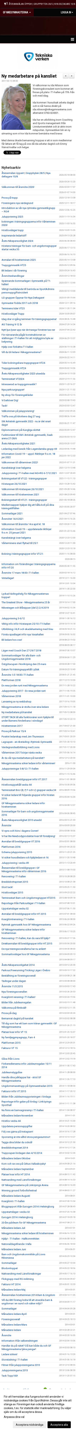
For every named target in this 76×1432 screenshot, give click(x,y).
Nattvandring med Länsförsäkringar (21, 1179)
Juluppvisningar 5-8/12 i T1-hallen (20, 768)
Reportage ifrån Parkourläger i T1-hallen (23, 903)
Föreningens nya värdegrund (17, 203)
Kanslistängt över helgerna (16, 467)
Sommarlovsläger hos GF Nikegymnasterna (26, 954)
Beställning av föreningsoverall (19, 975)
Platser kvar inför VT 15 (14, 1032)
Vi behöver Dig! (10, 400)
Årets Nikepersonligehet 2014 (18, 965)
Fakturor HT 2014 (11, 1284)
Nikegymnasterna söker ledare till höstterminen (28, 1233)
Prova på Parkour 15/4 (14, 731)
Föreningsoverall (11, 1319)
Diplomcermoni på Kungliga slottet (21, 430)
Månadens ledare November (17, 1115)
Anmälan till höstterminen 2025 (19, 259)
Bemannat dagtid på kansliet (17, 1018)
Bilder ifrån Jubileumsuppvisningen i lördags (26, 1096)
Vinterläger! (8, 578)
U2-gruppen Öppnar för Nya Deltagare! (23, 297)
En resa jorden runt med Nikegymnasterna (25, 685)
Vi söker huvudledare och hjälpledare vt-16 (25, 857)
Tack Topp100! (10, 1375)
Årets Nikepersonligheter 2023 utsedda (23, 373)
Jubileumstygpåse (12, 1072)
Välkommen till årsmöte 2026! (18, 187)
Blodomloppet (10, 1268)
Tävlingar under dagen (14, 981)
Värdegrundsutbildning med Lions (20, 747)
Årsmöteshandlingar (13, 275)
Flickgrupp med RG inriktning (18, 1279)
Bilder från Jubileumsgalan (16, 1002)
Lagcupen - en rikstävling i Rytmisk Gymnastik (27, 741)
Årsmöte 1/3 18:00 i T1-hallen (18, 674)
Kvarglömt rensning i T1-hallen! (18, 997)
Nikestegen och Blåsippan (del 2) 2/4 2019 (25, 607)
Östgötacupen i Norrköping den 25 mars (24, 664)
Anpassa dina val (14, 1416)
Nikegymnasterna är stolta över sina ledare (25, 706)
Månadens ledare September (18, 1169)
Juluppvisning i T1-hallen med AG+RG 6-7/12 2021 (29, 473)
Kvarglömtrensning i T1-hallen (18, 919)
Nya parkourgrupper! (13, 389)
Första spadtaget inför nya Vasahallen (23, 634)
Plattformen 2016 (11, 846)
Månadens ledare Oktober (16, 1158)
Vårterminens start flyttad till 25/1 (20, 543)
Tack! (4, 405)
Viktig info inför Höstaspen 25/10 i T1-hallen (26, 623)
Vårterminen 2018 (11, 696)
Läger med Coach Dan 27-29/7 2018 (21, 650)
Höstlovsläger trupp (13, 230)
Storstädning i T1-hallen (15, 1359)
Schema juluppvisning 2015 (17, 852)
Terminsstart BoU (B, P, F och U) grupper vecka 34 (29, 790)
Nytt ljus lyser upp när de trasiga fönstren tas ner (28, 329)
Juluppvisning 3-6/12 (13, 618)
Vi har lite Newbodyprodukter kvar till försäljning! (28, 836)
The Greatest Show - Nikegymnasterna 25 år (26, 602)
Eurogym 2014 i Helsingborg (17, 1217)
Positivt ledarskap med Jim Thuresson (23, 736)
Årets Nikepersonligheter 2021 (18, 443)
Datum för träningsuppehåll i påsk (20, 669)
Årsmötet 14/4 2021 (12, 518)
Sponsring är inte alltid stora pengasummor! (26, 1137)
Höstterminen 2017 (12, 725)
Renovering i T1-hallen (14, 876)
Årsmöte (6, 825)
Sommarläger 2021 (12, 513)
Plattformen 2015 (11, 1042)
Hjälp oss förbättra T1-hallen (17, 346)
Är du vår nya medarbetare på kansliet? (23, 758)
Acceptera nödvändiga (29, 1424)
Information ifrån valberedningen (20, 1340)
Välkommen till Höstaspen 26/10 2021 (23, 489)
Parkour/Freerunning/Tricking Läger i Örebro (26, 970)
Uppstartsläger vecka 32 (15, 908)
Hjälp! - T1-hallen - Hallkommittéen (20, 1238)
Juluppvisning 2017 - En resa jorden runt (24, 690)
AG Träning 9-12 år (12, 324)
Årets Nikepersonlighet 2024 (17, 240)
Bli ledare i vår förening (14, 270)
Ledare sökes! (9, 1354)
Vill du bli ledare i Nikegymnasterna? (22, 352)
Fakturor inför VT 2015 (14, 1091)
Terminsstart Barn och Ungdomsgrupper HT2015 (28, 897)
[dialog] (38, 1410)
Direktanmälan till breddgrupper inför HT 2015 (27, 943)
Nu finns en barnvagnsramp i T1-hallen (23, 1110)
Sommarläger (9, 1263)
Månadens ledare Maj (13, 1289)
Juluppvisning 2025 (12, 216)
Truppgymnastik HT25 (14, 265)
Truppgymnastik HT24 (14, 368)
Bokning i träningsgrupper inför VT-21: (22, 553)
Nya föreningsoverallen (14, 991)
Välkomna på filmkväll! (14, 1007)
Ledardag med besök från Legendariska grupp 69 (29, 448)
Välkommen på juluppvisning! (18, 411)
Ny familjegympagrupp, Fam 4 (18, 1037)
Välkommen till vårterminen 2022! (20, 462)
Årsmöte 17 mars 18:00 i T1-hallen (20, 572)
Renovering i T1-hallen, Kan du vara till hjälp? (26, 938)
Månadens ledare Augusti (16, 1195)
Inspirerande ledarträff (14, 235)
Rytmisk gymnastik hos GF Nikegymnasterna (26, 924)
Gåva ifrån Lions (10, 1058)
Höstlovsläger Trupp (13, 313)
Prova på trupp (10, 197)
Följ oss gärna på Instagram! (17, 1131)
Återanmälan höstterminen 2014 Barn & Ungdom (28, 1295)
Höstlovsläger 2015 (12, 892)
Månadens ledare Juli (13, 1228)
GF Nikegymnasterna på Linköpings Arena (25, 1185)
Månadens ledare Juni (14, 1249)
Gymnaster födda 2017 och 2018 (20, 303)
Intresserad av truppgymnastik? (19, 384)
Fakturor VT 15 (10, 1048)
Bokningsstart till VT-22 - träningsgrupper (24, 478)
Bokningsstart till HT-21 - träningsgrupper (24, 499)
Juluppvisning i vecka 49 (15, 862)
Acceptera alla (59, 1424)
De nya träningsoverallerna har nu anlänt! (24, 948)
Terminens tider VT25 (13, 308)
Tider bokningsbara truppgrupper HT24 (23, 362)
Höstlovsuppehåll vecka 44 (17, 784)
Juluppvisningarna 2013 (15, 1370)
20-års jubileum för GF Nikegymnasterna (24, 1222)
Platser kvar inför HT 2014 (16, 1174)
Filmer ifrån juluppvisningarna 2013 (21, 1365)
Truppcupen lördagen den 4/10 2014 (22, 1153)
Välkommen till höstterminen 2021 (20, 494)
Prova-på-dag (9, 1013)
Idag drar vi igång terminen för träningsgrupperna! (29, 319)
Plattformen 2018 (11, 680)
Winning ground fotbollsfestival (19, 1190)
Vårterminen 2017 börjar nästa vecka (22, 752)
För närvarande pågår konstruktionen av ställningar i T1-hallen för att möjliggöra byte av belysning (27, 338)
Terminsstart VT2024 (13, 378)
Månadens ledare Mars (14, 1324)
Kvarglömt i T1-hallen (13, 1201)
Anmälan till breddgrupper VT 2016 (21, 841)
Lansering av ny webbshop (16, 701)
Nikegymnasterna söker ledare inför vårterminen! (28, 763)
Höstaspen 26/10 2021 (14, 483)
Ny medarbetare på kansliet (29, 76)
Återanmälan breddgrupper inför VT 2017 (24, 779)
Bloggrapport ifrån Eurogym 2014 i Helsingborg (28, 1206)
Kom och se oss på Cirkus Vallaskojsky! (24, 1163)
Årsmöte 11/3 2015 (12, 986)
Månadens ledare (11, 1330)
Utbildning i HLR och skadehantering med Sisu (27, 629)
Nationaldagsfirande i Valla (16, 1244)
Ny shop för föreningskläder (17, 395)
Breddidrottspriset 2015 (15, 881)
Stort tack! (7, 887)
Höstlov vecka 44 (11, 1120)
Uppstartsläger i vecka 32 (16, 1211)
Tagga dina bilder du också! (17, 1142)
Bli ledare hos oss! (12, 639)
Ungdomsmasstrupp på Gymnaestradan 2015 (27, 1086)
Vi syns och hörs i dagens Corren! (20, 830)
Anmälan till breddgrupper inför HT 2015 (24, 913)
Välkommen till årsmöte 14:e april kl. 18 (23, 524)
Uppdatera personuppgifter (17, 1126)
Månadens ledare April (14, 1314)
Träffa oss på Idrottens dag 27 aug (21, 416)
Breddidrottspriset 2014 (15, 1147)
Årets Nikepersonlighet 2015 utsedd (22, 820)
